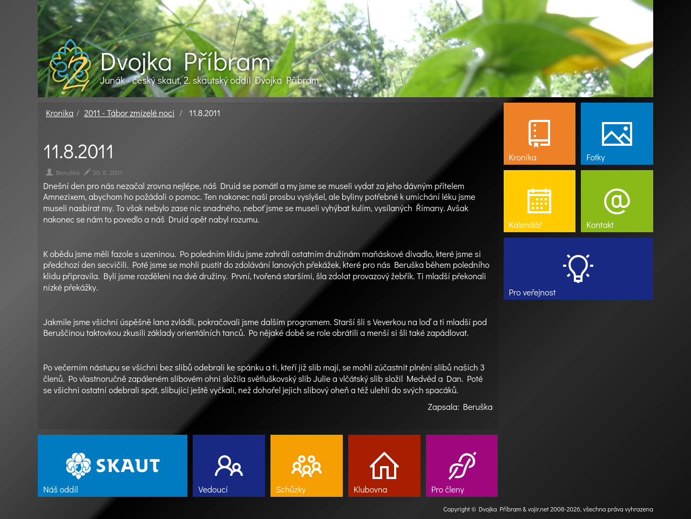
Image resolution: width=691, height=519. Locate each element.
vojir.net (538, 508)
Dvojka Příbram (185, 60)
